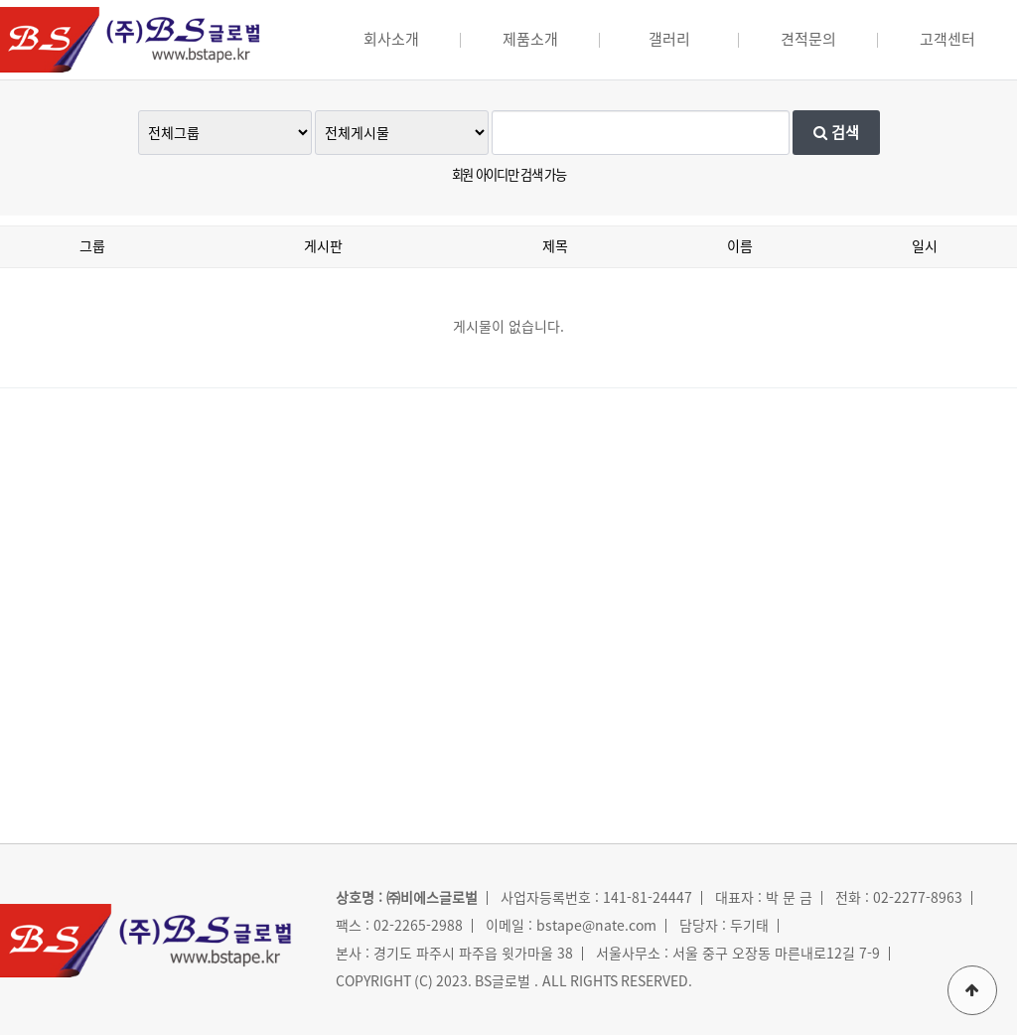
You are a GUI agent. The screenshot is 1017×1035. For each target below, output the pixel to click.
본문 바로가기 (0, 0)
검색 (836, 132)
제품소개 (530, 39)
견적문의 (808, 39)
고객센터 (947, 39)
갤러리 (669, 39)
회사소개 (391, 39)
